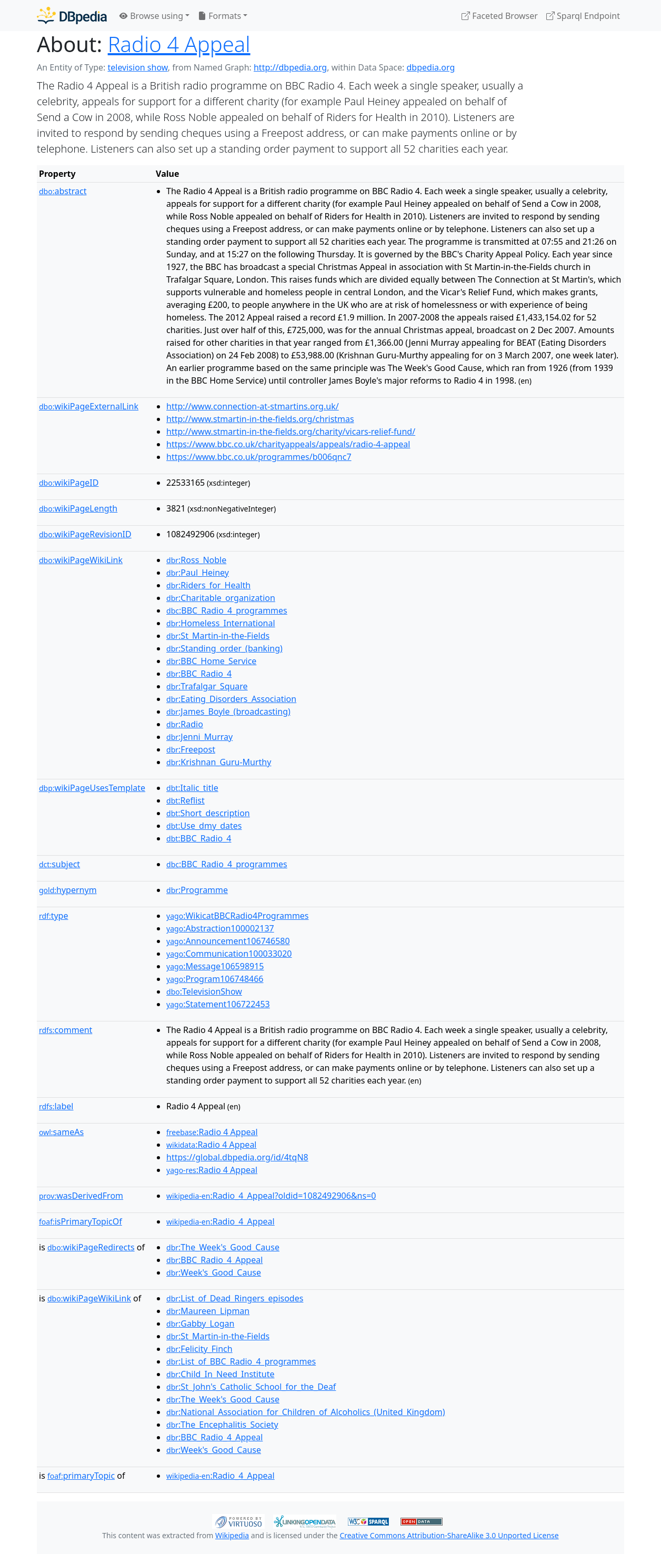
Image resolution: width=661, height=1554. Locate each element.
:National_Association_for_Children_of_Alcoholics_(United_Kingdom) (305, 1412)
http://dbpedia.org (290, 67)
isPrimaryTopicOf (80, 1221)
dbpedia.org (431, 67)
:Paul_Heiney (197, 572)
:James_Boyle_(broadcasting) (228, 711)
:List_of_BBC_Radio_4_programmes (241, 1361)
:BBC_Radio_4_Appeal (214, 1260)
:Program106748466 (214, 979)
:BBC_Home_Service (211, 661)
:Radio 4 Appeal (212, 1132)
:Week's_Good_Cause (213, 1272)
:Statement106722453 (218, 1004)
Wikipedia (232, 1535)
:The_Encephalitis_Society (222, 1424)
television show (137, 67)
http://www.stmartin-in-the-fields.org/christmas (260, 419)
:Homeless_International (220, 623)
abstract (62, 191)
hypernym (68, 890)
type (53, 915)
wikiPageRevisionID (85, 534)
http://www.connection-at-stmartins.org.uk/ (252, 406)
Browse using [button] (151, 16)
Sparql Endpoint (583, 16)
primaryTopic (81, 1475)
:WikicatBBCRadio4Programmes (237, 915)
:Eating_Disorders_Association (231, 699)
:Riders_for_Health (208, 585)
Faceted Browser (500, 16)
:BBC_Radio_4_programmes (226, 610)
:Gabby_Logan (200, 1323)
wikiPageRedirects (91, 1247)
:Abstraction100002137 (220, 928)
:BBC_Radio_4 (199, 673)
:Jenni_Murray (199, 737)
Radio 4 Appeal (179, 43)
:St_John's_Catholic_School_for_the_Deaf (251, 1386)
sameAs (61, 1132)
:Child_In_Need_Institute (220, 1374)
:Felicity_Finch (199, 1349)
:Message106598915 (215, 966)
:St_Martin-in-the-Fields (217, 635)
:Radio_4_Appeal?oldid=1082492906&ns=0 (271, 1195)
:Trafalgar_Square (207, 686)
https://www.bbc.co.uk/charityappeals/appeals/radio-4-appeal (288, 444)
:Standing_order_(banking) (224, 648)
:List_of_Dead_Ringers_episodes (234, 1298)
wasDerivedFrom (81, 1195)
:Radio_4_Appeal (220, 1221)
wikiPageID (68, 482)
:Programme (197, 890)
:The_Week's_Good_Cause (222, 1247)
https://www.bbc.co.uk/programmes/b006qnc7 (259, 457)
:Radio (184, 724)
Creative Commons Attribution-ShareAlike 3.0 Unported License (448, 1535)
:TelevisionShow (204, 991)
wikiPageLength (78, 508)
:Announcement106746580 (228, 941)
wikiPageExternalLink (88, 406)
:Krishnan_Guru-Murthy (218, 762)
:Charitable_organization (220, 598)
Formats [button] (219, 16)
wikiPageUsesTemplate (92, 788)
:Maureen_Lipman (207, 1311)
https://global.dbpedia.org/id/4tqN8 (237, 1157)
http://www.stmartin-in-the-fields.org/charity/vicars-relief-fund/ (290, 431)
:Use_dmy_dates (204, 825)
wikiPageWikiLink (81, 560)
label (56, 1106)
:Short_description (208, 813)
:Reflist (185, 800)
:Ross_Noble (196, 560)
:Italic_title (192, 788)
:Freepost (190, 749)
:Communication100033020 (229, 953)
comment (65, 1030)
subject (59, 864)
